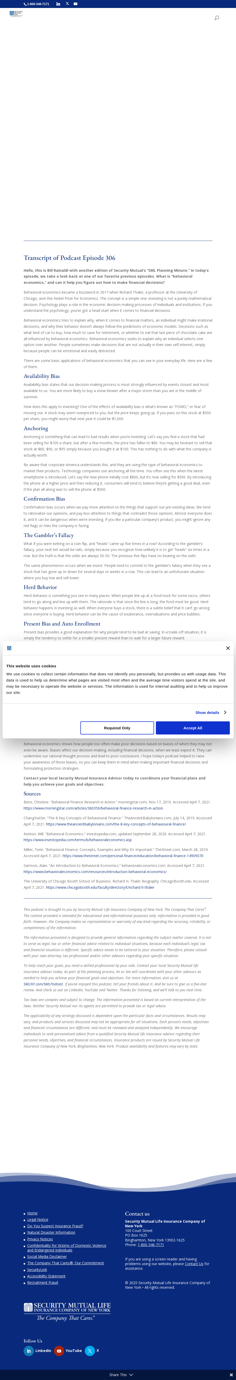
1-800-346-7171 (151, 1244)
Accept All (193, 728)
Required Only (117, 728)
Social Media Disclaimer (47, 1256)
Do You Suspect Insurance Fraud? (55, 1225)
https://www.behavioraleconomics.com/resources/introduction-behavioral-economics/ (95, 871)
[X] (67, 3)
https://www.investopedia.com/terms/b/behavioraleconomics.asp (78, 839)
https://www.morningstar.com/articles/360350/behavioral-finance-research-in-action (93, 808)
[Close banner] (228, 648)
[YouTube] (75, 4)
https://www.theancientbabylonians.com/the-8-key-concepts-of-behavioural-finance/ (116, 824)
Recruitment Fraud (42, 1282)
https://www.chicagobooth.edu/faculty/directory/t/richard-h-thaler (100, 887)
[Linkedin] (58, 4)
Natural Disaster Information (51, 1232)
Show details (207, 712)
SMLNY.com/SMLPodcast (43, 984)
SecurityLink (37, 1269)
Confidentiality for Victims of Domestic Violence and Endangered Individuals (66, 1247)
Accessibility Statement (46, 1276)
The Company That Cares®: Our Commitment (65, 1262)
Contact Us (194, 1263)
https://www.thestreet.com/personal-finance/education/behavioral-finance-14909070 (133, 855)
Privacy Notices (40, 1239)
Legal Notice (37, 1219)
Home (32, 1213)
